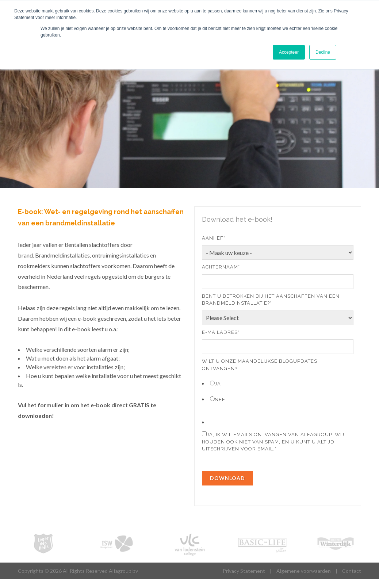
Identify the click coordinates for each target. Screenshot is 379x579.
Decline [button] (322, 52)
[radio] (277, 383)
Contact (351, 571)
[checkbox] (277, 391)
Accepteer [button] (289, 52)
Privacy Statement (244, 571)
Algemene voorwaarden (303, 571)
